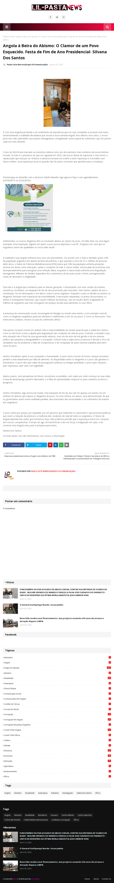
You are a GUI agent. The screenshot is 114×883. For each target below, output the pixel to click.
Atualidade (57, 678)
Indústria (55, 793)
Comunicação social (57, 693)
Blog (15, 879)
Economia (57, 755)
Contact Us (106, 879)
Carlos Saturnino (85, 815)
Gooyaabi (35, 879)
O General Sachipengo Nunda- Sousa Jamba (41, 604)
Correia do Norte (57, 709)
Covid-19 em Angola (57, 730)
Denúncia (57, 750)
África (57, 776)
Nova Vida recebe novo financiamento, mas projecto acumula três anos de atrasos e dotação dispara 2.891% (62, 620)
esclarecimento (57, 771)
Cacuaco (54, 815)
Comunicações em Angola (57, 698)
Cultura (57, 740)
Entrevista (57, 761)
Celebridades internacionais (36, 819)
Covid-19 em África (57, 735)
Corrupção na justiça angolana (57, 724)
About (96, 879)
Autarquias (57, 683)
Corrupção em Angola (57, 719)
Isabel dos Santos (84, 793)
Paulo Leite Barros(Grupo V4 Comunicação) (27, 64)
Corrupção (57, 714)
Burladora (42, 815)
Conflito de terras (57, 704)
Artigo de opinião (57, 667)
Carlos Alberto (68, 815)
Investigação (67, 793)
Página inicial (8, 36)
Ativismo (57, 673)
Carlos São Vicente (12, 819)
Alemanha (57, 657)
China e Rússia (57, 688)
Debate (57, 745)
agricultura (57, 766)
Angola (57, 662)
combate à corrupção (60, 819)
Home (87, 879)
